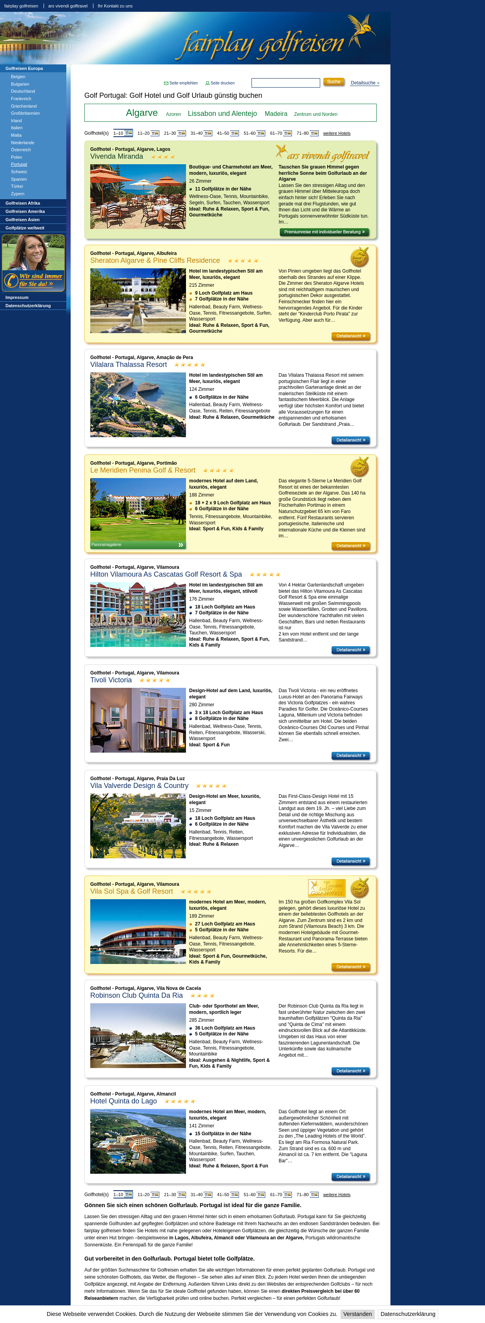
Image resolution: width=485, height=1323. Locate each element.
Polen (16, 157)
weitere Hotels (337, 133)
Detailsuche (363, 83)
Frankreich (21, 98)
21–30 (170, 133)
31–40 (197, 133)
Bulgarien (20, 84)
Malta (16, 135)
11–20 (144, 133)
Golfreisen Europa (24, 68)
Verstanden (357, 1314)
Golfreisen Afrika (22, 203)
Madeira (276, 113)
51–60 (250, 133)
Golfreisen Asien (22, 219)
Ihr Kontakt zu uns (115, 6)
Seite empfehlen (184, 83)
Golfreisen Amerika (25, 211)
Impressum (17, 297)
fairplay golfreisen (21, 6)
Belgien (18, 76)
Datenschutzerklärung (408, 1314)
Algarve (142, 112)
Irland (16, 120)
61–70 (276, 133)
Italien (16, 127)
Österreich (21, 149)
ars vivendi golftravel (68, 6)
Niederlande (22, 142)
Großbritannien (25, 113)
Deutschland (23, 91)
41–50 (223, 133)
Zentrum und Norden (315, 114)
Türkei (17, 186)
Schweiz (19, 171)
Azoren (173, 114)
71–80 (303, 133)
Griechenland (23, 106)
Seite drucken (223, 83)
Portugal (19, 164)
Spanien (19, 179)
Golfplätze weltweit (24, 227)
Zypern (17, 193)
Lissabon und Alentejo (222, 113)
